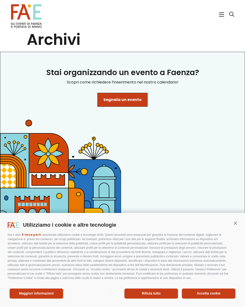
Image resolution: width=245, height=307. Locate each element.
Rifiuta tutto (151, 293)
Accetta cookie (209, 293)
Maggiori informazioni (36, 293)
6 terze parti (31, 235)
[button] (235, 223)
